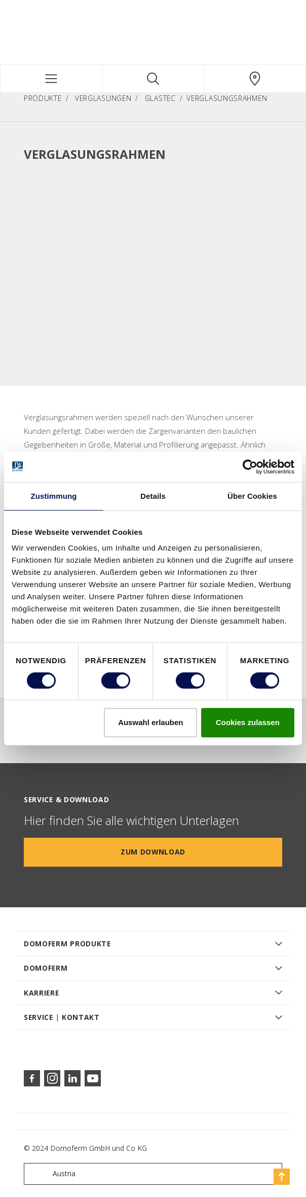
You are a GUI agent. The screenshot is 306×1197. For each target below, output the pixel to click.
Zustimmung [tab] (54, 496)
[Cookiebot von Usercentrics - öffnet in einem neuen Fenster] (250, 466)
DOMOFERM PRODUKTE (67, 943)
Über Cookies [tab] (252, 496)
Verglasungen (103, 98)
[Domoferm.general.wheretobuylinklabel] (255, 78)
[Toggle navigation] (51, 78)
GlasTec (160, 98)
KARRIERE (41, 993)
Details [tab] (153, 496)
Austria (51, 1174)
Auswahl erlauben (150, 722)
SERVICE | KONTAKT (62, 1017)
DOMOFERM (46, 968)
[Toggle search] (153, 78)
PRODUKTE (43, 98)
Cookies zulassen (248, 722)
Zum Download (153, 852)
